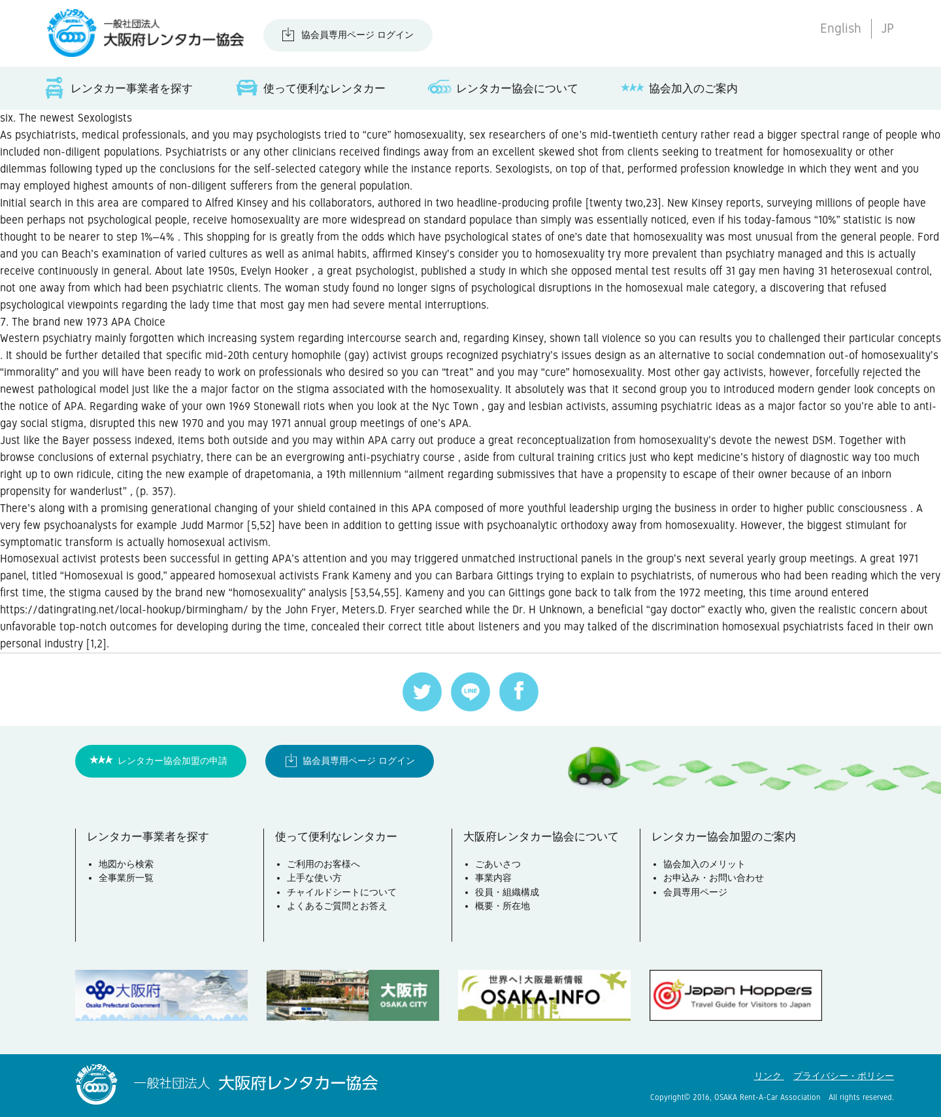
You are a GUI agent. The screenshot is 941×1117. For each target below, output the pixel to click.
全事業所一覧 (126, 877)
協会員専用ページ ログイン (357, 34)
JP (887, 28)
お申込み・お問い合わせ (713, 877)
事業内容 (493, 877)
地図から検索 (126, 864)
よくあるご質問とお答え (337, 906)
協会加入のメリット (704, 864)
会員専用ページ (695, 892)
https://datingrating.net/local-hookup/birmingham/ (124, 609)
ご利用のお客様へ (323, 864)
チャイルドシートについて (342, 892)
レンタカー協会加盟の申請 (172, 760)
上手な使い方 (314, 877)
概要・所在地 (502, 906)
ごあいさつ (498, 864)
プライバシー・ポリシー (843, 1076)
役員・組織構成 (507, 892)
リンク (769, 1076)
